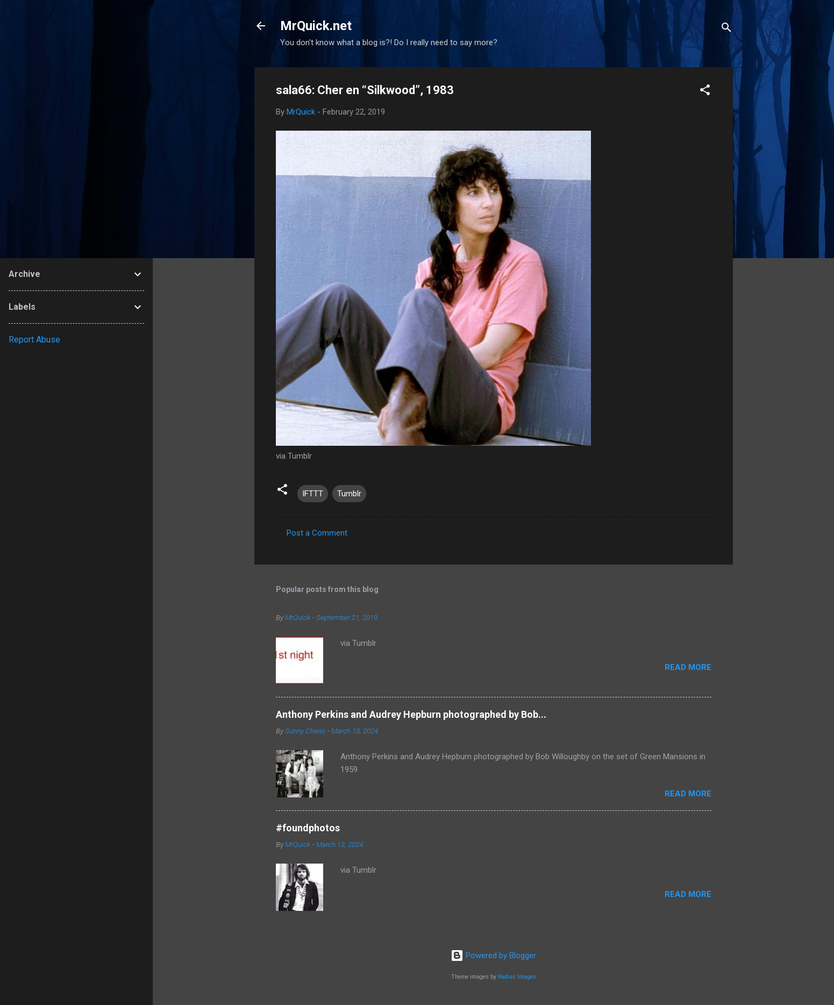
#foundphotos (308, 827)
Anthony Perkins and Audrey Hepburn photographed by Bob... (411, 714)
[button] (704, 91)
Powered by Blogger (493, 955)
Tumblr (349, 493)
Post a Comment (317, 533)
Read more (688, 667)
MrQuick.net (316, 25)
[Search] (726, 29)
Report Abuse (34, 339)
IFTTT (312, 493)
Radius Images (517, 976)
